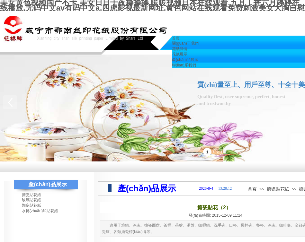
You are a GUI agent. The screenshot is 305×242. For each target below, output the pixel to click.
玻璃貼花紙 (31, 200)
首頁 (252, 189)
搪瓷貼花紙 (278, 189)
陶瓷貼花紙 (31, 205)
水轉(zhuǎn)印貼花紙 (40, 211)
